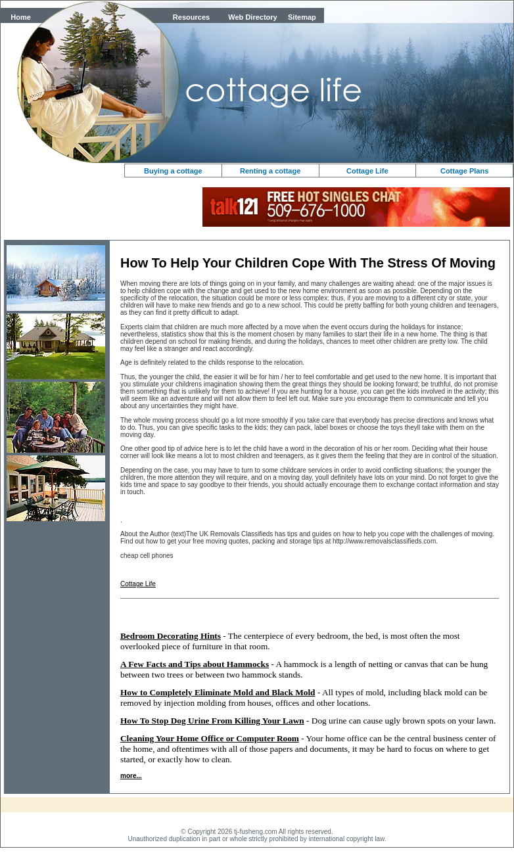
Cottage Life (367, 171)
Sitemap (302, 17)
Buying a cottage (173, 171)
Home (21, 17)
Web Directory (252, 17)
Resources (191, 17)
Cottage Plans (464, 171)
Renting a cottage (270, 171)
